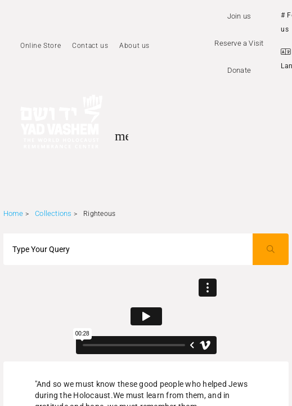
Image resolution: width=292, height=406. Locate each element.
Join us (239, 16)
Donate (239, 70)
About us (134, 46)
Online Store (40, 46)
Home (13, 213)
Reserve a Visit (238, 43)
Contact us (90, 46)
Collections (53, 213)
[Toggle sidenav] (121, 135)
